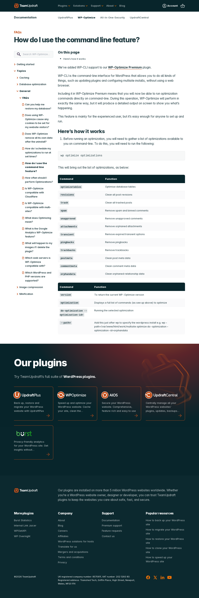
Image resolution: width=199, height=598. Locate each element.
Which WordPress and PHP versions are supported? (38, 276)
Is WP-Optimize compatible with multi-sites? (38, 207)
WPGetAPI (20, 530)
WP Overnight (22, 536)
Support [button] (95, 5)
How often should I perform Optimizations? (39, 179)
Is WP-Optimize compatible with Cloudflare (34, 192)
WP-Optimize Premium (125, 67)
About (61, 520)
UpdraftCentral (139, 17)
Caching (24, 77)
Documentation (111, 520)
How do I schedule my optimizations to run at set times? (38, 152)
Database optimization (32, 84)
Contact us (108, 536)
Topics (21, 70)
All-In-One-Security (112, 17)
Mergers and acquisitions (73, 551)
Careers (63, 530)
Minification (26, 294)
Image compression (31, 287)
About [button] (109, 5)
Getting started (25, 64)
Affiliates (63, 536)
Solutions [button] (79, 5)
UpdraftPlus (65, 17)
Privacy (62, 562)
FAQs (25, 97)
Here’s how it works (74, 58)
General (24, 91)
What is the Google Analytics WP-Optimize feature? (38, 232)
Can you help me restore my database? (38, 106)
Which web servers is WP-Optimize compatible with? (38, 261)
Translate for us (67, 546)
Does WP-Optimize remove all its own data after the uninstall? (38, 137)
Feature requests (112, 530)
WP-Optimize (86, 17)
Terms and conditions (71, 557)
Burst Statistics (23, 520)
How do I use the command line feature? (36, 167)
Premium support (112, 525)
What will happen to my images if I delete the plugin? (38, 247)
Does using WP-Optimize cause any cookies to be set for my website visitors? (37, 121)
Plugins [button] (62, 5)
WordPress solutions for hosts (76, 541)
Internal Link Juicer (25, 525)
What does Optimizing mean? (38, 219)
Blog (122, 5)
